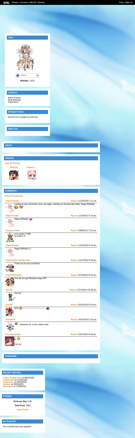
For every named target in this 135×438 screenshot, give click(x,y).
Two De (9, 290)
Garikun (6, 384)
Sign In (128, 2)
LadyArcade (8, 380)
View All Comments (14, 196)
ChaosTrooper (12, 201)
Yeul (121, 2)
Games (41, 2)
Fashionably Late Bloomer (18, 260)
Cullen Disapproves (12, 378)
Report (74, 201)
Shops (15, 2)
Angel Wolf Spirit (13, 275)
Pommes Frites (13, 230)
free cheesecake (13, 334)
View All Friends (12, 163)
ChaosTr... (31, 167)
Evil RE (9, 305)
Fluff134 (13, 167)
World (33, 2)
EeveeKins (11, 319)
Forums (24, 2)
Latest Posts (22, 410)
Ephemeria (8, 386)
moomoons (8, 382)
